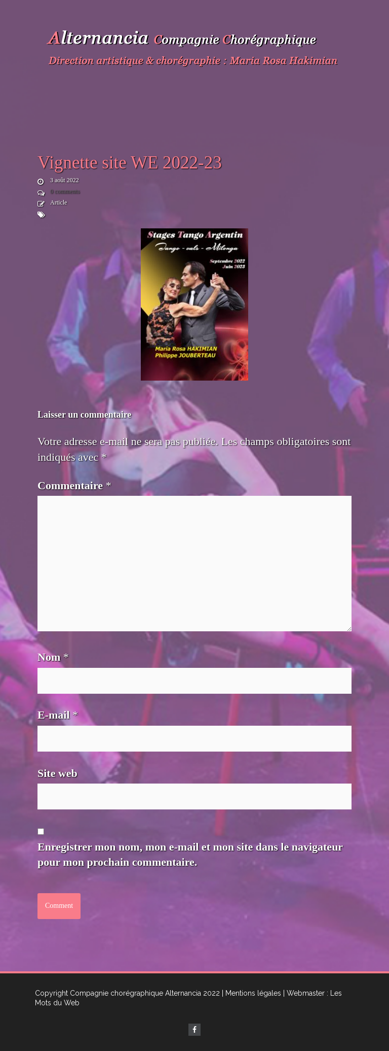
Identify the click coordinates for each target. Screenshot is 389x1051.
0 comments (65, 191)
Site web (57, 773)
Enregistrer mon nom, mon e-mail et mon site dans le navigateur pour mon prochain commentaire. (190, 854)
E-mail (57, 714)
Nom (53, 657)
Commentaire (74, 485)
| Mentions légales (251, 993)
